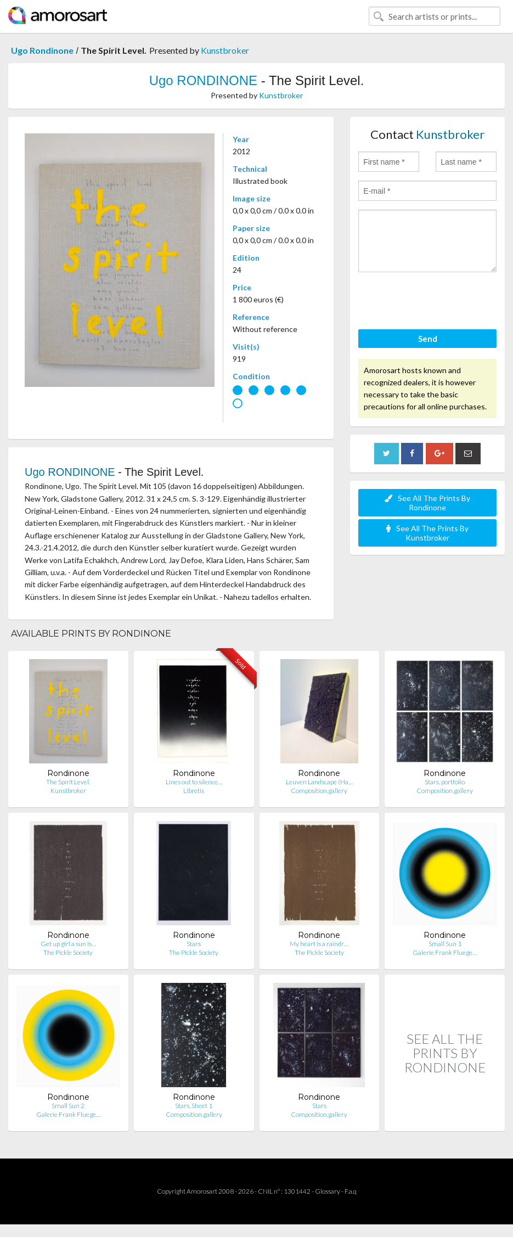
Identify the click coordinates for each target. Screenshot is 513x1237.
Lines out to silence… (194, 782)
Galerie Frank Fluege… (445, 952)
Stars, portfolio (445, 782)
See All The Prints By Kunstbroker (427, 533)
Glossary (327, 1191)
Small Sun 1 (445, 944)
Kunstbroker (225, 50)
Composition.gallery (319, 790)
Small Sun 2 (68, 1105)
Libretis (193, 790)
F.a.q (351, 1191)
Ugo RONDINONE (203, 80)
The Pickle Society (68, 952)
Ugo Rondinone (42, 50)
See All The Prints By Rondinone (427, 502)
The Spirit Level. (68, 782)
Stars (194, 944)
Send (427, 339)
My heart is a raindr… (319, 944)
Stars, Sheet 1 (193, 1105)
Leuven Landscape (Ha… (319, 782)
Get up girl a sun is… (68, 944)
